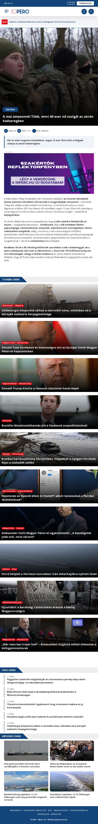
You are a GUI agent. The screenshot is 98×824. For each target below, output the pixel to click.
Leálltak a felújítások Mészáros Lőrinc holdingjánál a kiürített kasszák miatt (42, 22)
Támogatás (85, 3)
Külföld (10, 109)
